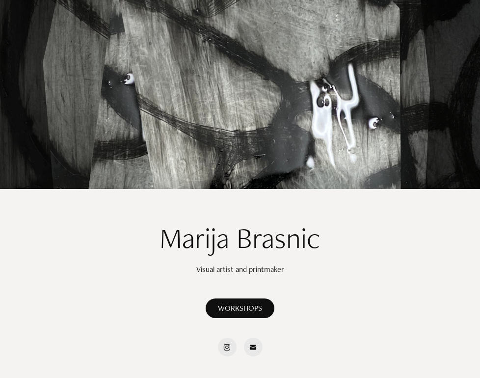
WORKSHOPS (240, 308)
